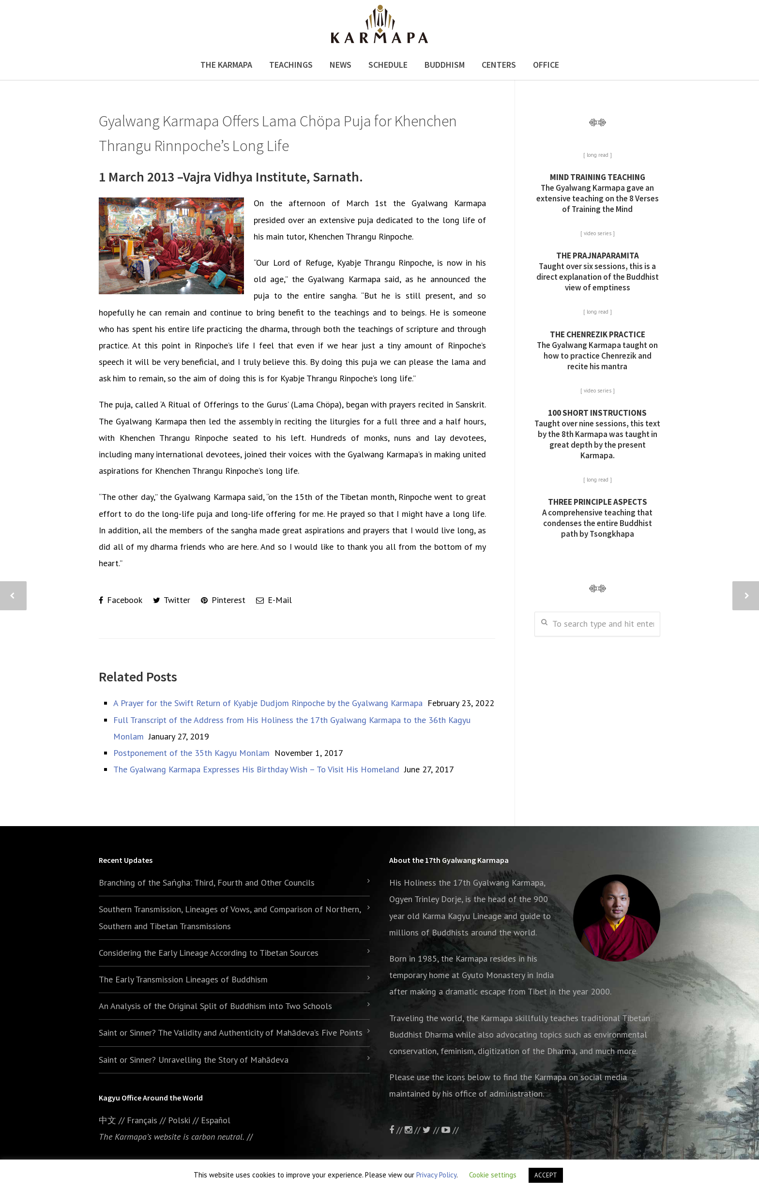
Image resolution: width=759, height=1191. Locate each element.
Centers (499, 64)
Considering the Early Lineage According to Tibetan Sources (209, 952)
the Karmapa (464, 958)
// (432, 1129)
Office (546, 64)
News (340, 64)
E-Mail (274, 599)
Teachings (291, 64)
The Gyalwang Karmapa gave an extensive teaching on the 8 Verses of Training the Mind (597, 193)
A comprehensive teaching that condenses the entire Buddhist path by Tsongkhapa (597, 518)
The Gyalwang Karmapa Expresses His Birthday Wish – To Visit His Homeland (256, 769)
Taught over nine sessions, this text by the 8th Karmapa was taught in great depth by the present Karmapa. (597, 434)
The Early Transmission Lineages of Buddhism (183, 979)
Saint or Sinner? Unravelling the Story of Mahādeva (193, 1059)
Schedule (388, 64)
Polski (179, 1120)
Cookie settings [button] (492, 1174)
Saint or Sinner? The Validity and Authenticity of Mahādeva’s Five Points (231, 1032)
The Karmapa (226, 64)
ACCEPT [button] (545, 1175)
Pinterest (223, 599)
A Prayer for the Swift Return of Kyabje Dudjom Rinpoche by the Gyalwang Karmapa (268, 703)
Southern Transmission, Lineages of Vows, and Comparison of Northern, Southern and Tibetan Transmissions (230, 917)
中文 (107, 1120)
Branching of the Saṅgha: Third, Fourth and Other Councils (207, 882)
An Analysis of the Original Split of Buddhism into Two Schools (215, 1005)
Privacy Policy (436, 1174)
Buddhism (445, 64)
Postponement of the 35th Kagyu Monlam (191, 752)
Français (142, 1120)
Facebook (120, 599)
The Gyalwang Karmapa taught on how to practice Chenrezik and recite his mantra (597, 350)
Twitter (171, 599)
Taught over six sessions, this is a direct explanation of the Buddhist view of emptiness (597, 271)
